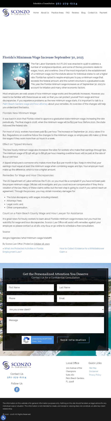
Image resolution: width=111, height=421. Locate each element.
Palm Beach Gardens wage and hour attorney (25, 104)
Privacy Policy (95, 375)
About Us (45, 13)
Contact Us (92, 13)
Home (36, 13)
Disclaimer (93, 371)
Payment (103, 13)
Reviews (75, 13)
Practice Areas (57, 13)
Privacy (34, 341)
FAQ (67, 13)
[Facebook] (17, 389)
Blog (83, 13)
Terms (39, 341)
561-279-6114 (17, 377)
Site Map (93, 368)
